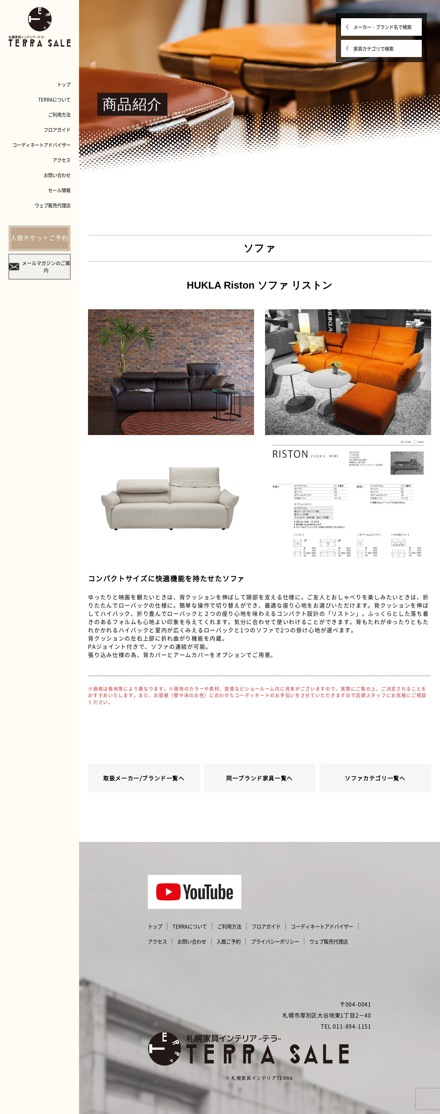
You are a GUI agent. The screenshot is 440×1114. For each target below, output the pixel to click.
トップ (63, 84)
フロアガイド (57, 129)
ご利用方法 (59, 114)
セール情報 (59, 190)
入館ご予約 (229, 941)
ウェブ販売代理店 (52, 205)
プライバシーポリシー (275, 941)
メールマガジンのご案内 (39, 266)
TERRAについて (54, 99)
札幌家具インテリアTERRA (262, 1077)
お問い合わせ (57, 174)
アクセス (61, 159)
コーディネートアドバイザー (41, 144)
